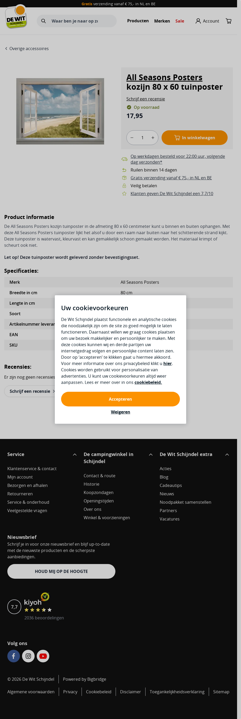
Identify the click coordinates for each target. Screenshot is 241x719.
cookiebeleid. (148, 382)
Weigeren (120, 412)
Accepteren (120, 399)
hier (167, 363)
